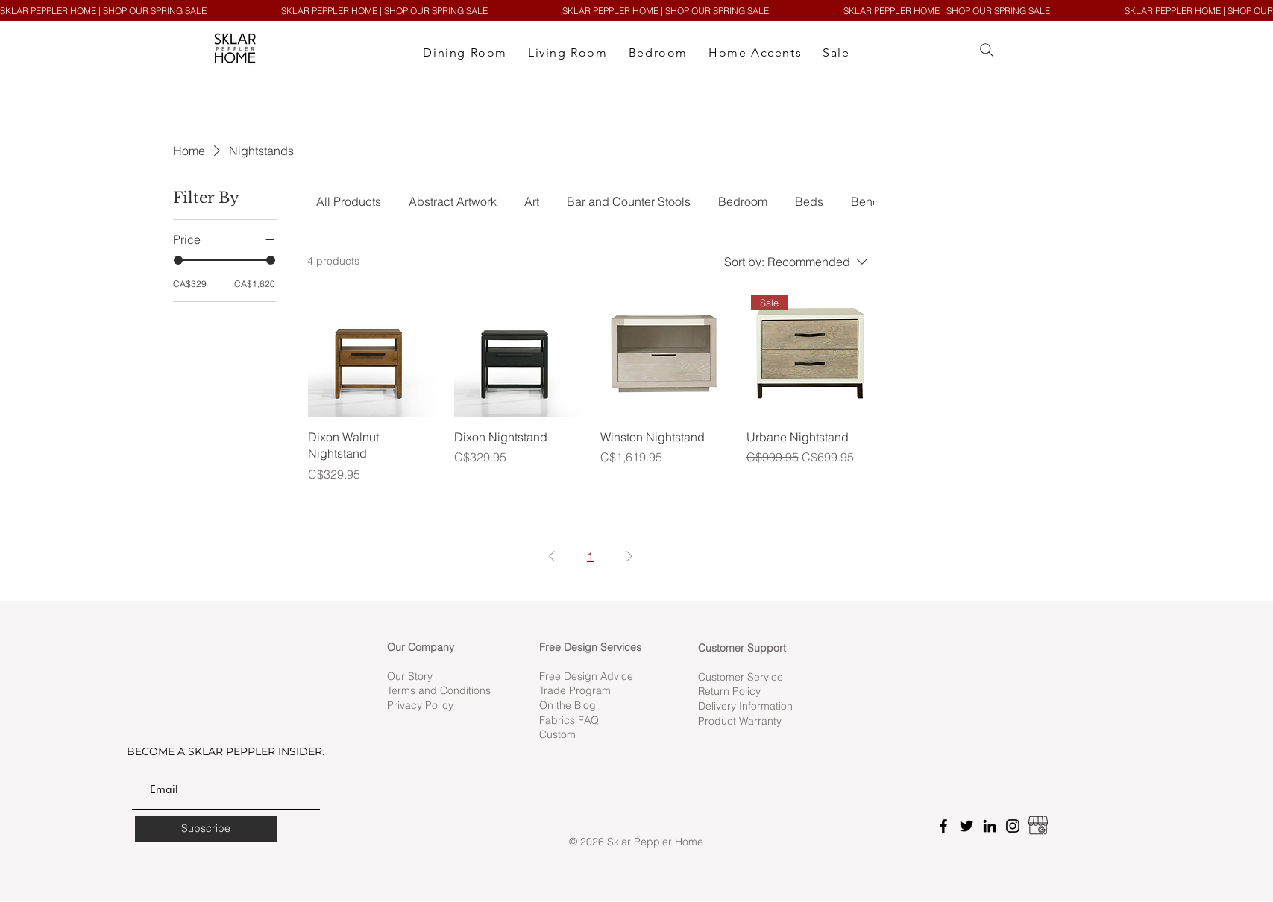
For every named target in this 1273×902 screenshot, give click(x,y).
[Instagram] (1013, 826)
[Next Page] (629, 556)
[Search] (986, 50)
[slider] (178, 260)
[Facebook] (943, 826)
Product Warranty (740, 721)
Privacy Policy (421, 705)
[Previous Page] (552, 556)
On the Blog (567, 705)
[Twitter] (966, 826)
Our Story (410, 676)
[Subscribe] (206, 829)
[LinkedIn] (990, 826)
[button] (465, 53)
